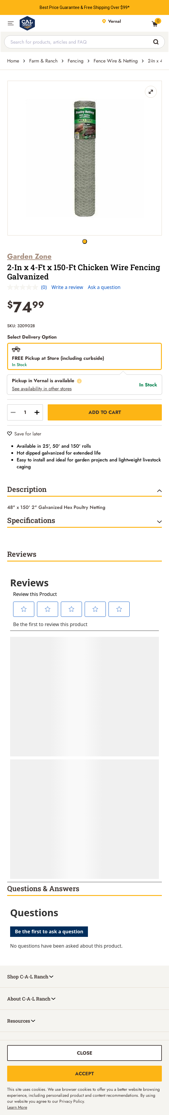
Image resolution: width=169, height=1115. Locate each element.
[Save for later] (24, 433)
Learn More (17, 1107)
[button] (11, 23)
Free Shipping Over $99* (107, 7)
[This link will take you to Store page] (124, 23)
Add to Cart (105, 412)
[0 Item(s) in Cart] (155, 24)
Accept (84, 1073)
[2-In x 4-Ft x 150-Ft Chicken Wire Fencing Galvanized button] (84, 241)
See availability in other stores (42, 388)
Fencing (75, 60)
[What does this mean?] (79, 381)
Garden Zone (29, 256)
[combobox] (84, 41)
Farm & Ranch (43, 60)
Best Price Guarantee (60, 7)
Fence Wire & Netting (116, 60)
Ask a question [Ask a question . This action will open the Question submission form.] (104, 287)
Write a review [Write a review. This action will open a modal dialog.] (67, 287)
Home (13, 60)
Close (84, 1053)
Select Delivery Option (32, 337)
